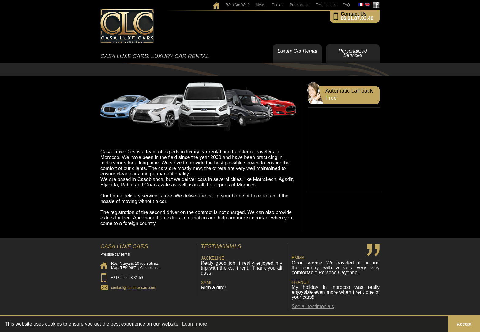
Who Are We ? (238, 5)
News (260, 5)
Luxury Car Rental (297, 50)
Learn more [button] (194, 323)
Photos (277, 5)
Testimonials (326, 5)
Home (216, 3)
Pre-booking (299, 5)
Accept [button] (464, 324)
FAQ (346, 5)
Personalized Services (353, 53)
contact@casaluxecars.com (133, 288)
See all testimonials (313, 306)
